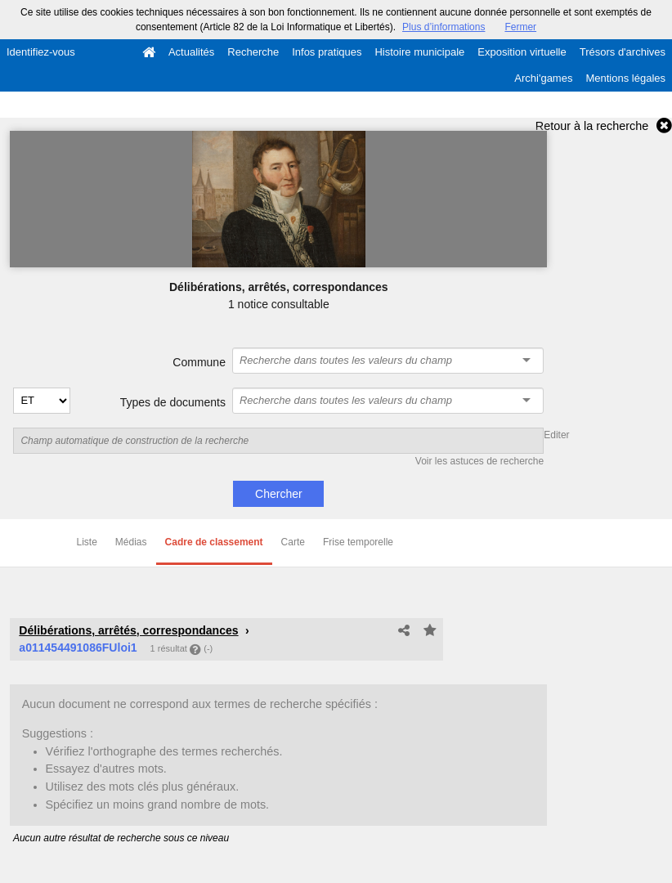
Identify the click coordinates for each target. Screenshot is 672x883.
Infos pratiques (326, 52)
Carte (293, 542)
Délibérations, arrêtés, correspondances (128, 630)
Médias (131, 542)
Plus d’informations (443, 27)
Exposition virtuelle (521, 52)
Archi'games (543, 78)
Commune (199, 362)
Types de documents (173, 402)
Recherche (253, 52)
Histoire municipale (419, 52)
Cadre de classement (214, 542)
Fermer (520, 27)
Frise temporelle (358, 542)
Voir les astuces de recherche (479, 461)
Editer (556, 435)
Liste (87, 542)
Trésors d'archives (622, 52)
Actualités (191, 52)
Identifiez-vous (41, 52)
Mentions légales (625, 78)
